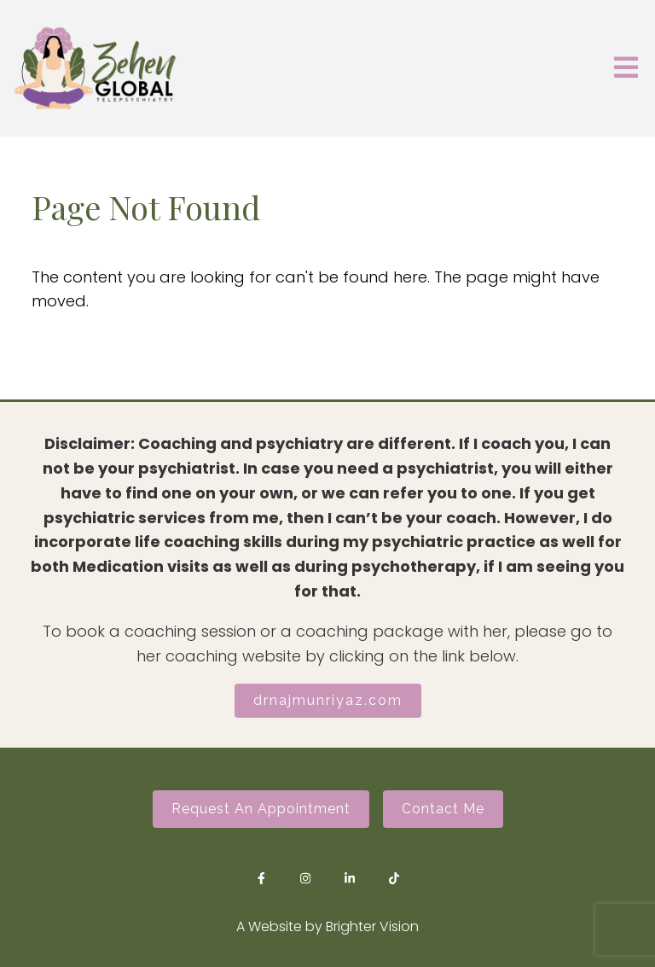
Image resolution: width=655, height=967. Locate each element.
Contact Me (443, 809)
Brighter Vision (372, 926)
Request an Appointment (261, 809)
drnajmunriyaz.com (328, 700)
